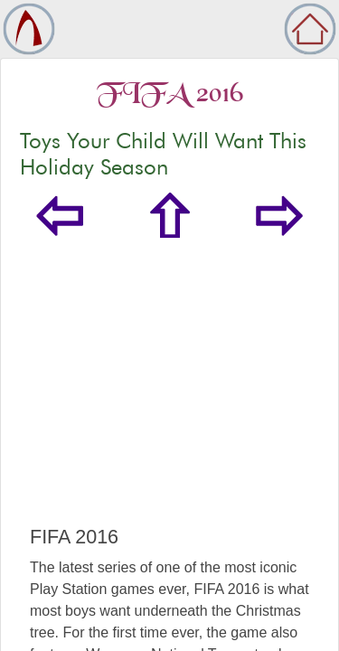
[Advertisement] (169, 400)
